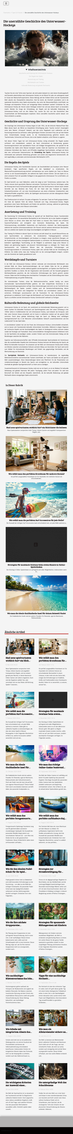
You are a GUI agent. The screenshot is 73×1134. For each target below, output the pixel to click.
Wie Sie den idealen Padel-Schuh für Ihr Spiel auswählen (19, 871)
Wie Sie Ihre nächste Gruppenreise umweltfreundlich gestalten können (20, 926)
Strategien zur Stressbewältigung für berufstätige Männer (50, 871)
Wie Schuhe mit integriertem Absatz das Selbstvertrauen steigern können (18, 1033)
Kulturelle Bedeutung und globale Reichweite (36, 85)
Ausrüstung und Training (36, 79)
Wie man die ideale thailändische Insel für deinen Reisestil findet (36, 613)
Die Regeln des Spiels (36, 76)
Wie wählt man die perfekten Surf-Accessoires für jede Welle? (36, 520)
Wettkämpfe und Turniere (36, 82)
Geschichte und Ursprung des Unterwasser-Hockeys (35, 73)
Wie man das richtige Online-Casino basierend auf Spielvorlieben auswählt (51, 769)
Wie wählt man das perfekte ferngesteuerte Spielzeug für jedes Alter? (18, 818)
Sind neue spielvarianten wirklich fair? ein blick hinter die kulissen (36, 427)
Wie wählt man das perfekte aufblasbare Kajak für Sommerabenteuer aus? (53, 818)
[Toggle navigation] (6, 3)
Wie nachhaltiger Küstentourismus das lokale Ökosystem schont (20, 978)
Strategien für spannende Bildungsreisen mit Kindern (52, 924)
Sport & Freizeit (17, 12)
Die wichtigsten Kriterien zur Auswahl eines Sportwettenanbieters (18, 1085)
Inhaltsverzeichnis (37, 69)
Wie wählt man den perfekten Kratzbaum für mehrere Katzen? (36, 474)
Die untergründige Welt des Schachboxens (52, 1084)
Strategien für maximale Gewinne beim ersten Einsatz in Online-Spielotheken (36, 566)
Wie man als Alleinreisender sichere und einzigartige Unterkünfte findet (53, 1033)
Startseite (6, 12)
